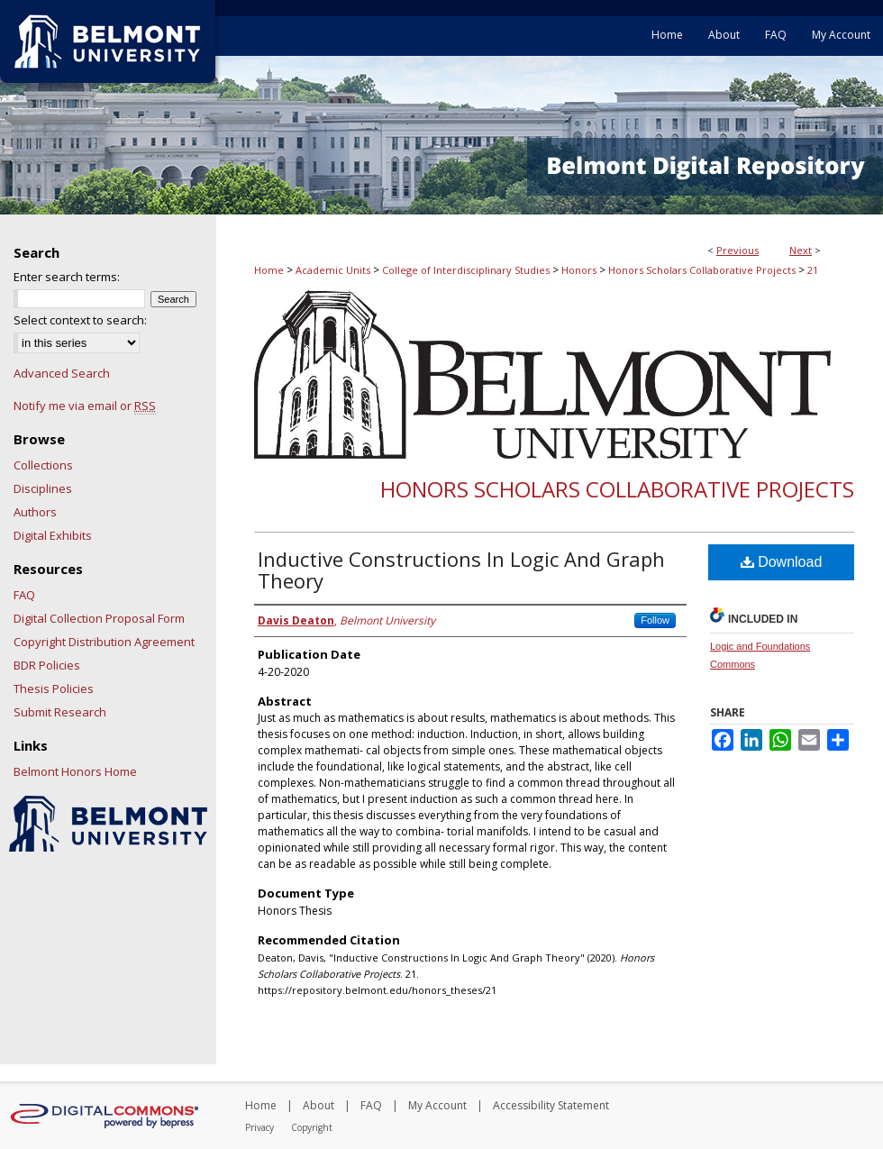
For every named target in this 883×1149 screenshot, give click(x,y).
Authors (35, 512)
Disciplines (43, 488)
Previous (737, 250)
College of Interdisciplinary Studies (466, 270)
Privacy (259, 1127)
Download (782, 562)
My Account (437, 1105)
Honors (578, 270)
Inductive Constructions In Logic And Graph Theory (461, 569)
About (318, 1105)
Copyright (311, 1127)
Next (800, 250)
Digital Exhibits (53, 535)
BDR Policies (47, 665)
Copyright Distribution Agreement (104, 642)
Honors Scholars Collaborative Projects (702, 270)
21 (812, 270)
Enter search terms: (67, 277)
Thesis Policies (54, 688)
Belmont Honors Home (75, 771)
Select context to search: (80, 320)
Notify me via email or (85, 405)
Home (269, 270)
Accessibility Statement (551, 1105)
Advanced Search (62, 373)
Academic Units (333, 270)
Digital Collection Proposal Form (99, 618)
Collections (43, 465)
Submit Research (60, 712)
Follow (655, 620)
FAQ (24, 595)
